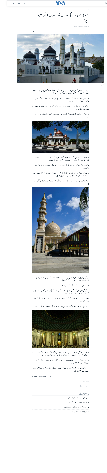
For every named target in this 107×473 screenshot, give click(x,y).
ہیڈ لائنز (5, 3)
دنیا (81, 10)
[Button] (26, 31)
